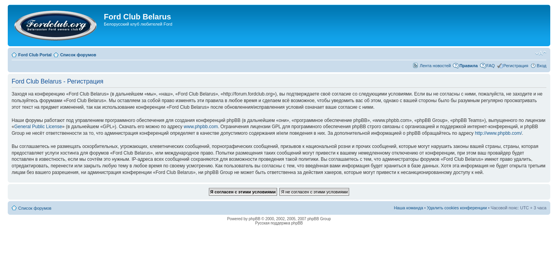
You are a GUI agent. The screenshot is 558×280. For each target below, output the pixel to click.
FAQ (490, 65)
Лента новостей (435, 65)
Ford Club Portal (35, 54)
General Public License (38, 126)
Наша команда (408, 207)
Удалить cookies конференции (457, 207)
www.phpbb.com (201, 126)
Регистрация (515, 65)
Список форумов (78, 54)
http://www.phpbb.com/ (498, 133)
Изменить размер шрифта (540, 53)
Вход (541, 65)
